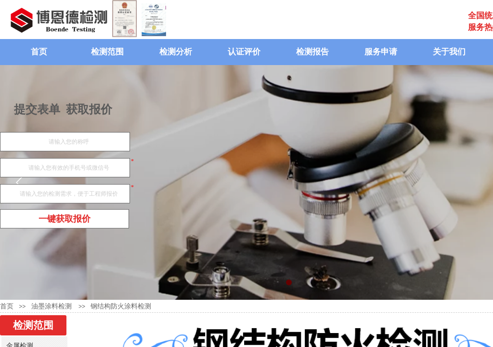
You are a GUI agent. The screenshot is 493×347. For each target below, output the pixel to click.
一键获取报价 (65, 219)
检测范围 (107, 51)
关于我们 (449, 51)
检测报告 (312, 51)
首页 (39, 51)
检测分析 (175, 51)
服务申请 (380, 51)
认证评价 (244, 51)
